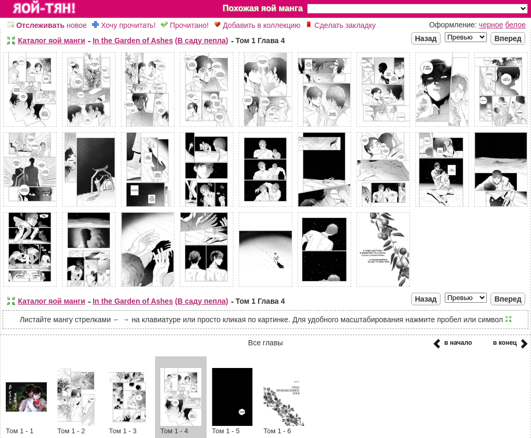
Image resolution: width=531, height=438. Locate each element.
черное (491, 25)
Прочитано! (185, 25)
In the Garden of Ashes (133, 40)
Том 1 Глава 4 (260, 40)
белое (515, 25)
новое (47, 25)
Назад (426, 38)
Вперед (508, 38)
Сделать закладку (340, 25)
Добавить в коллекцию (257, 25)
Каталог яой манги (51, 40)
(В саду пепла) (201, 40)
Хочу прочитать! (124, 25)
